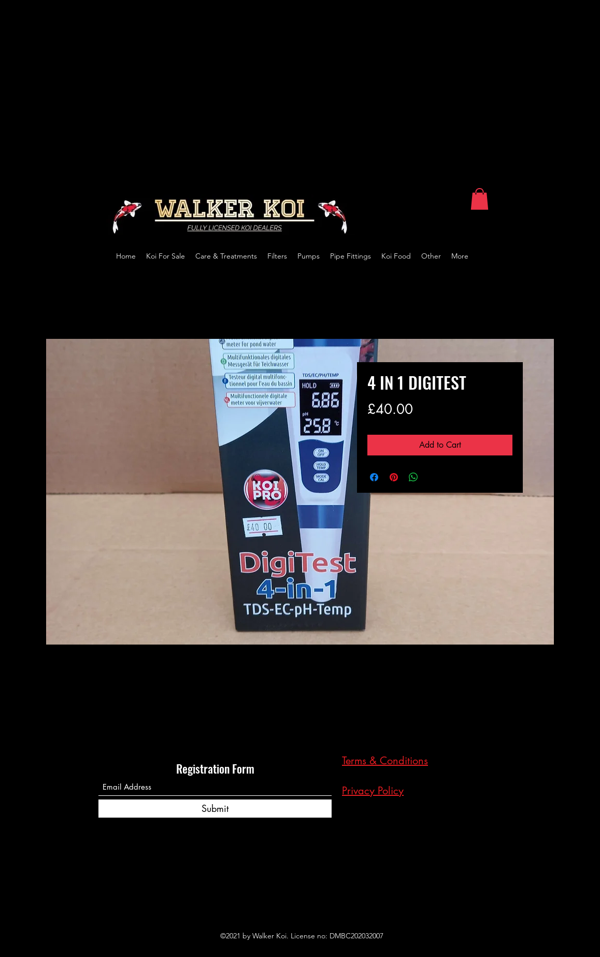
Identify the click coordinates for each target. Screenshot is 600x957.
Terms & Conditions (385, 760)
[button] (479, 199)
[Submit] (215, 808)
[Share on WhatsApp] (413, 477)
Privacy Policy (373, 790)
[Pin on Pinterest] (394, 477)
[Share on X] (433, 477)
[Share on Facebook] (374, 477)
